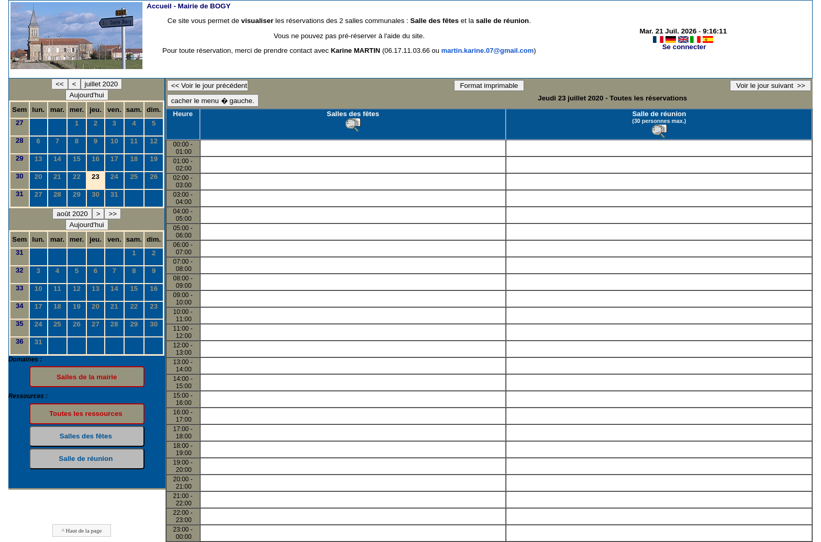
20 (38, 176)
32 (20, 270)
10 (114, 141)
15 (77, 159)
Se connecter (684, 47)
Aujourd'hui (87, 95)
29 (20, 158)
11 (134, 141)
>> (112, 214)
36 (20, 341)
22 (77, 176)
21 (57, 176)
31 (20, 194)
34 (20, 306)
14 (57, 159)
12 (154, 141)
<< (60, 84)
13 (38, 159)
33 (20, 288)
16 (95, 159)
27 (20, 123)
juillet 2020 (101, 84)
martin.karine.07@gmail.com (487, 50)
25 (134, 176)
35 (20, 324)
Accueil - (188, 6)
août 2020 (72, 214)
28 (20, 140)
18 (134, 159)
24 (114, 176)
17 (114, 159)
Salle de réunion (659, 114)
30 (20, 176)
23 (154, 306)
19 (154, 159)
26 (154, 176)
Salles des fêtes (353, 114)
